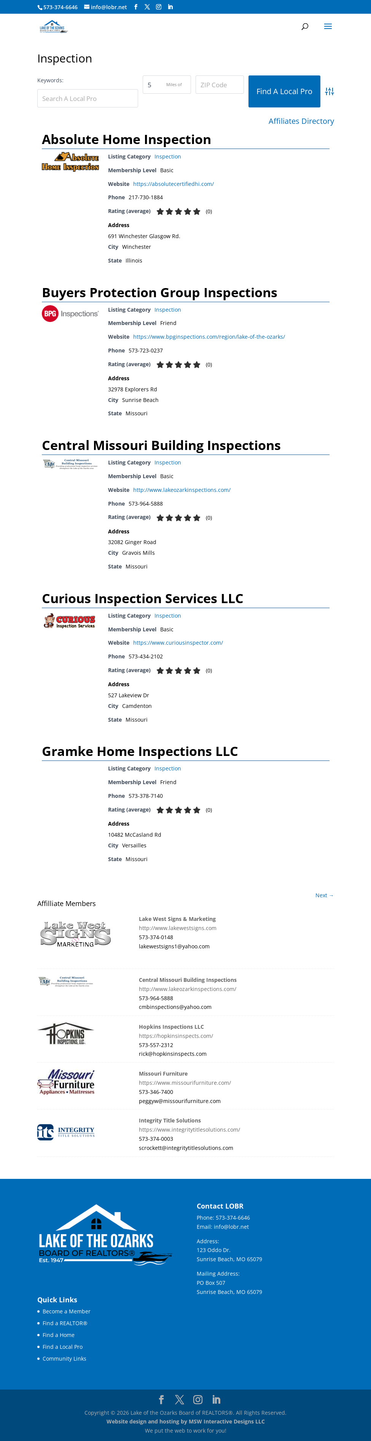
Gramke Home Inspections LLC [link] (140, 751)
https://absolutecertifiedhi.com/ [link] (173, 183)
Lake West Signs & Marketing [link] (177, 918)
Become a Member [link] (67, 1311)
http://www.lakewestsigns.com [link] (178, 928)
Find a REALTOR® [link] (65, 1323)
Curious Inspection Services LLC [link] (143, 598)
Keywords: (50, 80)
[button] (328, 31)
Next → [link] (324, 895)
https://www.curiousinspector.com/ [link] (178, 642)
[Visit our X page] (147, 7)
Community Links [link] (64, 1358)
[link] (54, 26)
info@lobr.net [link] (231, 1226)
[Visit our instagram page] (158, 7)
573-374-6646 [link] (233, 1217)
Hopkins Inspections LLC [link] (171, 1026)
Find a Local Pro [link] (63, 1346)
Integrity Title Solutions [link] (170, 1120)
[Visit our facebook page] (136, 7)
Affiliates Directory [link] (301, 121)
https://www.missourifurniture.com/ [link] (185, 1082)
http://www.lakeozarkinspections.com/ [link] (182, 489)
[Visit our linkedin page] (170, 7)
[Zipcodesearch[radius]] (167, 84)
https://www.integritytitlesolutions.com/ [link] (189, 1129)
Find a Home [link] (59, 1335)
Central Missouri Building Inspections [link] (161, 445)
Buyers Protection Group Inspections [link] (159, 292)
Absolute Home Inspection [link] (126, 139)
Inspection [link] (167, 156)
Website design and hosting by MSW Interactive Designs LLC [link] (186, 1421)
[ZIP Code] (220, 84)
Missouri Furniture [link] (163, 1073)
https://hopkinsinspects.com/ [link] (176, 1035)
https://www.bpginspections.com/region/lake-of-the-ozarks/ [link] (209, 336)
